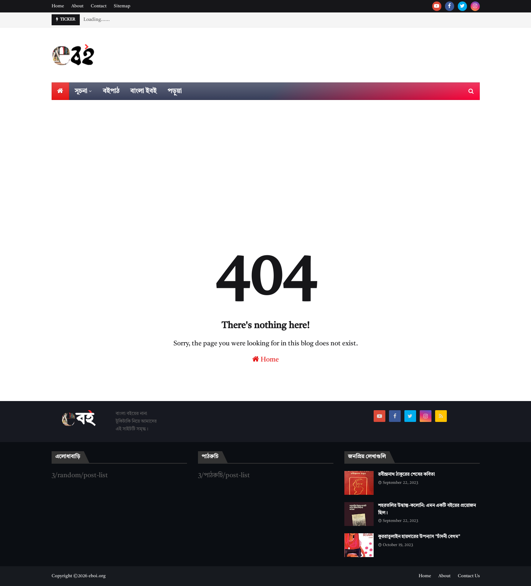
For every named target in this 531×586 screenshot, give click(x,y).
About (77, 6)
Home (58, 6)
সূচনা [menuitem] (81, 91)
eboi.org (97, 576)
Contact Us (469, 576)
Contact (98, 6)
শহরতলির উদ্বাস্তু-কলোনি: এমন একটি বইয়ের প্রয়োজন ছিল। (427, 509)
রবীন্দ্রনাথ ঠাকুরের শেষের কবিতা (406, 474)
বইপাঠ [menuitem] (111, 91)
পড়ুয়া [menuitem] (175, 91)
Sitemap (122, 6)
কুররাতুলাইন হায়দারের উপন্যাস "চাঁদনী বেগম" (419, 536)
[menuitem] (60, 91)
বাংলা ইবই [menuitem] (143, 91)
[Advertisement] (265, 155)
